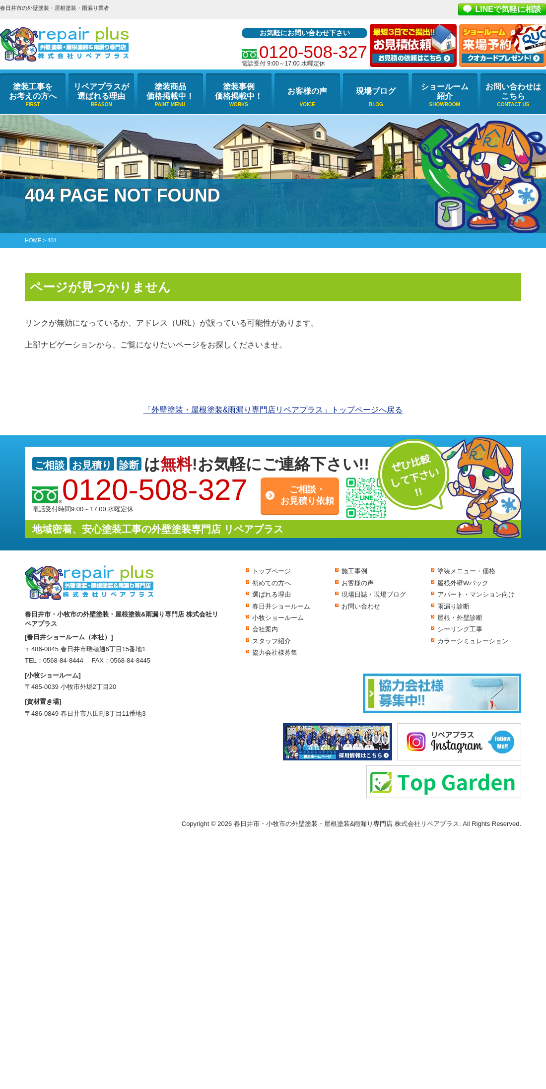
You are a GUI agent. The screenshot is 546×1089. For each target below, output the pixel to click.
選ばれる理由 (271, 594)
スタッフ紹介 (271, 641)
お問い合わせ (360, 606)
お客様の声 (307, 91)
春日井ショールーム (281, 606)
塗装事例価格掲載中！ (239, 91)
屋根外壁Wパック (462, 583)
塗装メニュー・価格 (466, 571)
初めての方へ (271, 583)
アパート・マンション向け (476, 594)
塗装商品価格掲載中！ (170, 91)
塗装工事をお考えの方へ (33, 91)
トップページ (271, 571)
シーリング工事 (459, 629)
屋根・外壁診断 (459, 617)
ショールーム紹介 (445, 91)
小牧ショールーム (278, 617)
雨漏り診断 (453, 606)
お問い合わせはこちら (513, 91)
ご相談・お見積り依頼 (307, 495)
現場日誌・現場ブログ (373, 594)
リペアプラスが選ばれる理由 (101, 91)
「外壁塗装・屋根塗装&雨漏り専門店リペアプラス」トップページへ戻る (273, 410)
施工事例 (354, 571)
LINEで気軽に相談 (508, 9)
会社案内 (265, 629)
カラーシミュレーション (472, 641)
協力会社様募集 (274, 652)
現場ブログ (376, 91)
